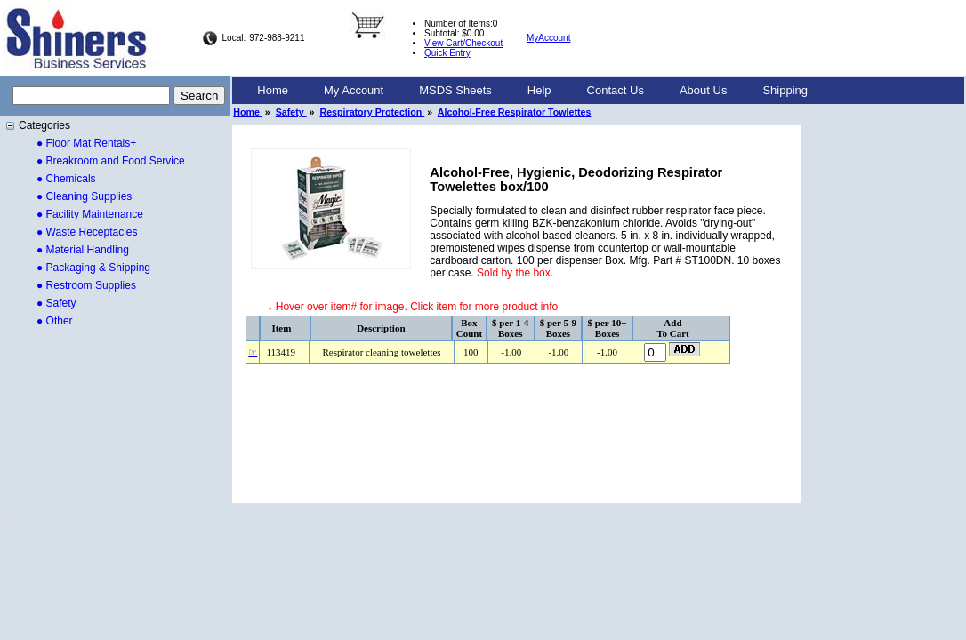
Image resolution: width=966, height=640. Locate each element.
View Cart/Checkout (463, 43)
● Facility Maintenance (89, 214)
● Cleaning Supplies (84, 196)
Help (539, 90)
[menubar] (532, 90)
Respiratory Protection (371, 112)
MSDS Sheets (455, 90)
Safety (291, 112)
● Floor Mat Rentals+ (86, 143)
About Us (703, 90)
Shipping (785, 90)
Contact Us (615, 90)
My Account (353, 90)
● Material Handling (82, 250)
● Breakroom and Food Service (110, 161)
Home (272, 90)
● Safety (56, 303)
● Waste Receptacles (87, 232)
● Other (54, 321)
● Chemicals (66, 178)
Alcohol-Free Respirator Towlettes (515, 112)
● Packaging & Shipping (93, 267)
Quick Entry (447, 53)
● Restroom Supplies (86, 285)
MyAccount (548, 38)
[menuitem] (272, 90)
